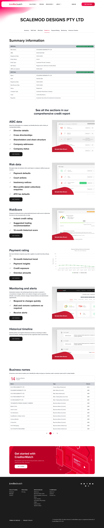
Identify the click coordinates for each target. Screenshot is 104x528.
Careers (52, 493)
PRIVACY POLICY (28, 520)
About (58, 4)
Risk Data (40, 30)
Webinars (36, 492)
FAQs (35, 502)
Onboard (11, 492)
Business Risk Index (39, 493)
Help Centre (37, 504)
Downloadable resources (40, 495)
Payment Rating (55, 30)
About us (52, 492)
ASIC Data (33, 30)
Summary (26, 30)
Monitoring (64, 30)
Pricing (41, 4)
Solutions (33, 4)
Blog (35, 497)
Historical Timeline (73, 30)
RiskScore (47, 30)
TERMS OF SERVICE (14, 520)
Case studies (37, 498)
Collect (11, 495)
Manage (11, 493)
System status (37, 505)
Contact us (52, 495)
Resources (50, 4)
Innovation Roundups (39, 500)
